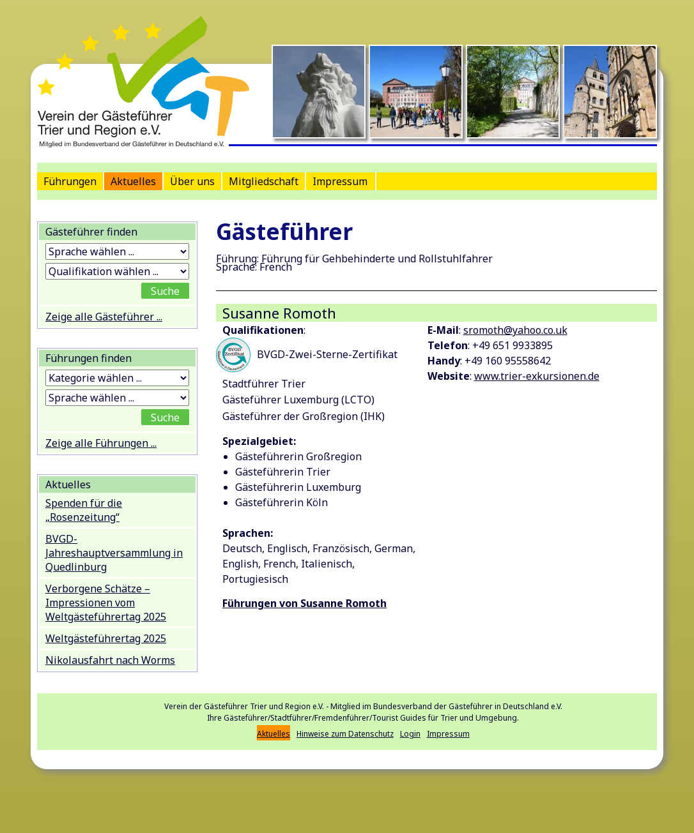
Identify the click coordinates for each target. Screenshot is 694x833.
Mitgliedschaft (263, 181)
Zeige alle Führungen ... (101, 443)
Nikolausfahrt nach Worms (110, 660)
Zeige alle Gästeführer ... (103, 317)
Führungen (69, 181)
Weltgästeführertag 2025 (105, 638)
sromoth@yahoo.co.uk (515, 330)
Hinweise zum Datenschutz (345, 733)
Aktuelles (133, 181)
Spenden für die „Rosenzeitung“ (83, 510)
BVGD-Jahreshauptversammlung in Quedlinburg (114, 553)
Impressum (339, 181)
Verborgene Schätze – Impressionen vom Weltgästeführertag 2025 (105, 603)
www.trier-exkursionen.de (536, 376)
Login (410, 733)
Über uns (192, 181)
